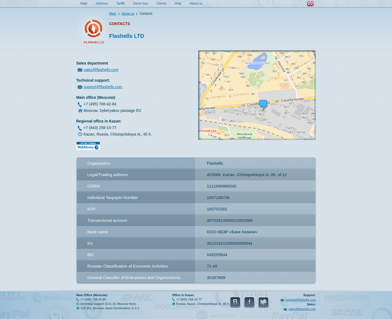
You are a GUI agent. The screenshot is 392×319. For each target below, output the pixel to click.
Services (102, 3)
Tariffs (120, 3)
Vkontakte (235, 302)
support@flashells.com (103, 87)
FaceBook (249, 302)
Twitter (263, 302)
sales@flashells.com (101, 70)
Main (83, 3)
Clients (162, 3)
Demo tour (140, 3)
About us (195, 3)
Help (178, 3)
